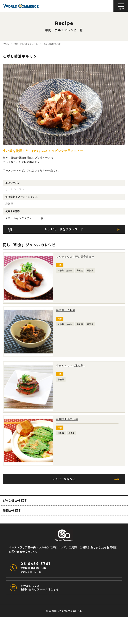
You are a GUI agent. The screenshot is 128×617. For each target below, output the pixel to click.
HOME (6, 44)
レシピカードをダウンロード (64, 229)
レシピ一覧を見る (64, 479)
